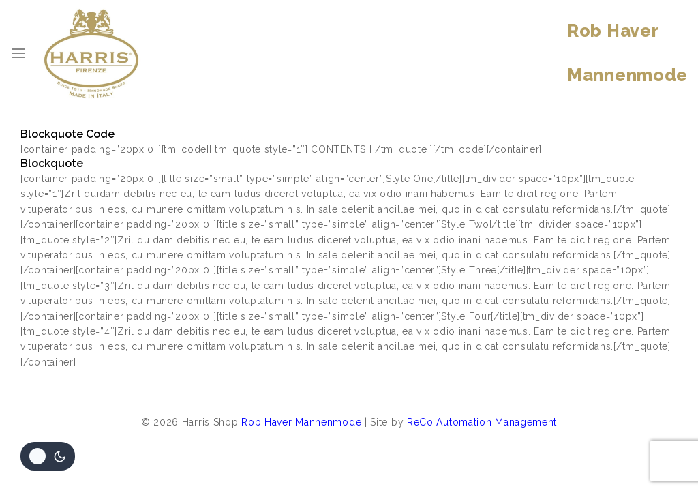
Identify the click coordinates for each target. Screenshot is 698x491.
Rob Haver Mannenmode (301, 422)
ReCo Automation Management (482, 422)
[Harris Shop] (91, 53)
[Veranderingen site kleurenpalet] (47, 456)
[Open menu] (18, 53)
